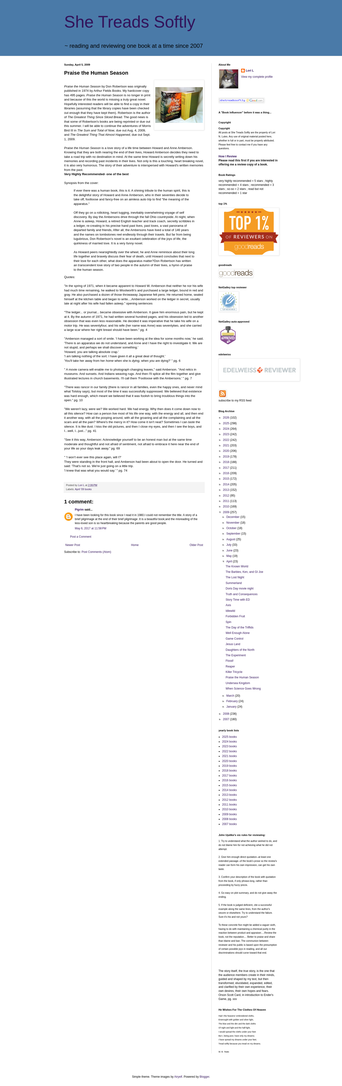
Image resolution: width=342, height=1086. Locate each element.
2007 (226, 719)
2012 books (229, 799)
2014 (226, 484)
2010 (226, 506)
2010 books (229, 809)
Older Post (196, 545)
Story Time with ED (238, 599)
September (233, 533)
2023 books (229, 746)
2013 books (229, 794)
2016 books (229, 780)
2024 (226, 428)
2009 (226, 512)
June (229, 550)
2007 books (229, 824)
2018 (226, 462)
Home (135, 545)
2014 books (229, 790)
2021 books (229, 756)
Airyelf (178, 1076)
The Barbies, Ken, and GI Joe (244, 572)
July (229, 544)
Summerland (234, 583)
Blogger (204, 1076)
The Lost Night (235, 577)
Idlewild (230, 611)
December (233, 517)
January (231, 706)
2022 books (229, 751)
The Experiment (236, 655)
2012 (226, 495)
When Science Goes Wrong (243, 688)
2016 (226, 473)
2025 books (229, 736)
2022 (226, 440)
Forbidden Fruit (235, 616)
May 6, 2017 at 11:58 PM (90, 528)
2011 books (229, 804)
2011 (226, 501)
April (229, 561)
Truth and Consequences (241, 594)
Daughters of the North (240, 650)
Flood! (229, 660)
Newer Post (72, 545)
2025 (226, 423)
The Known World (237, 566)
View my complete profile (257, 76)
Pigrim (79, 509)
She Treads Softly (129, 22)
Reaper (230, 666)
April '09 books (83, 489)
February (232, 701)
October (231, 528)
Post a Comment (80, 536)
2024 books (229, 741)
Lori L (250, 70)
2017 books (229, 775)
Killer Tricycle (234, 672)
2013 (226, 490)
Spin (228, 622)
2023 (226, 434)
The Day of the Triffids (239, 627)
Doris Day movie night (239, 588)
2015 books (229, 785)
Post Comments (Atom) (96, 552)
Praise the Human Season (242, 677)
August (231, 539)
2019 (226, 456)
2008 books (229, 819)
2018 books (229, 770)
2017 (226, 467)
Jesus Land (233, 644)
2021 (226, 445)
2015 (226, 478)
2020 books (229, 761)
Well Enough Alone (238, 633)
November (233, 522)
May (229, 556)
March (230, 695)
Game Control (234, 638)
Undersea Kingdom (238, 683)
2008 (226, 713)
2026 (226, 417)
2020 (226, 451)
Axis (228, 605)
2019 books (229, 765)
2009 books (229, 814)
